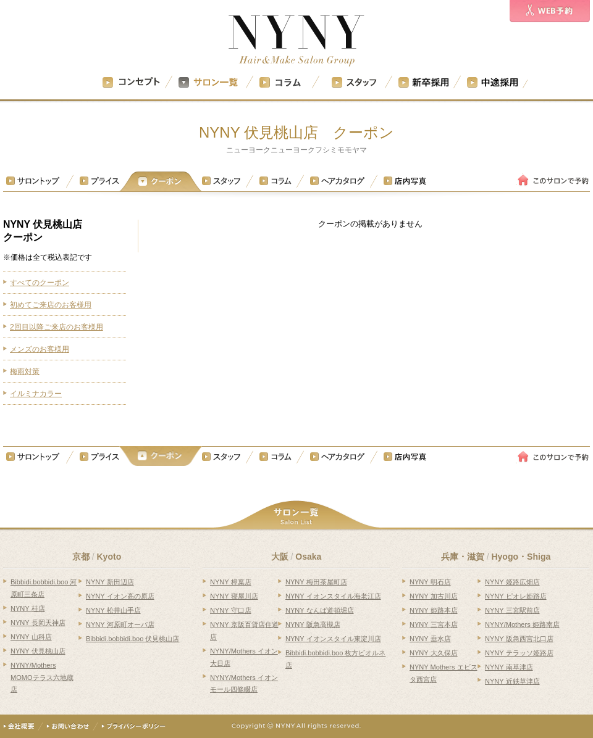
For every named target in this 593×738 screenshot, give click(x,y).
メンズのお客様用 (39, 349)
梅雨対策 (25, 371)
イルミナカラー (36, 393)
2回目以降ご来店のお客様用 (56, 327)
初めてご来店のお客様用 (50, 305)
